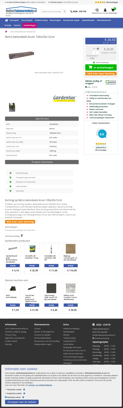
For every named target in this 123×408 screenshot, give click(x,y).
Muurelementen (104, 20)
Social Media (68, 344)
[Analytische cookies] (6, 393)
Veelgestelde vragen (43, 344)
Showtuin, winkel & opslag (15, 331)
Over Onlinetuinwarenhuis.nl (16, 328)
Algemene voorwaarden (15, 338)
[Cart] (112, 10)
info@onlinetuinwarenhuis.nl (103, 335)
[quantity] (95, 53)
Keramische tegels (71, 20)
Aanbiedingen (30, 25)
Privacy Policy (10, 335)
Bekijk (13, 265)
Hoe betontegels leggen (73, 356)
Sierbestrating (41, 20)
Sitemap (8, 344)
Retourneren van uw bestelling (47, 341)
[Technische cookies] (6, 389)
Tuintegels (14, 20)
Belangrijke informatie (72, 347)
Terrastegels (27, 20)
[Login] (105, 11)
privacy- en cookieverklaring (40, 385)
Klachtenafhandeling (42, 338)
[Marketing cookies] (6, 397)
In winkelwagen (101, 67)
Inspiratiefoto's (69, 341)
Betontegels (55, 20)
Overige (7, 25)
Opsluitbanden (88, 20)
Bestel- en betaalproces (44, 331)
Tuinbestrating (69, 338)
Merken (66, 335)
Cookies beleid (11, 341)
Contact (17, 25)
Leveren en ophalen (42, 335)
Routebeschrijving (100, 338)
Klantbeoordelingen (71, 328)
